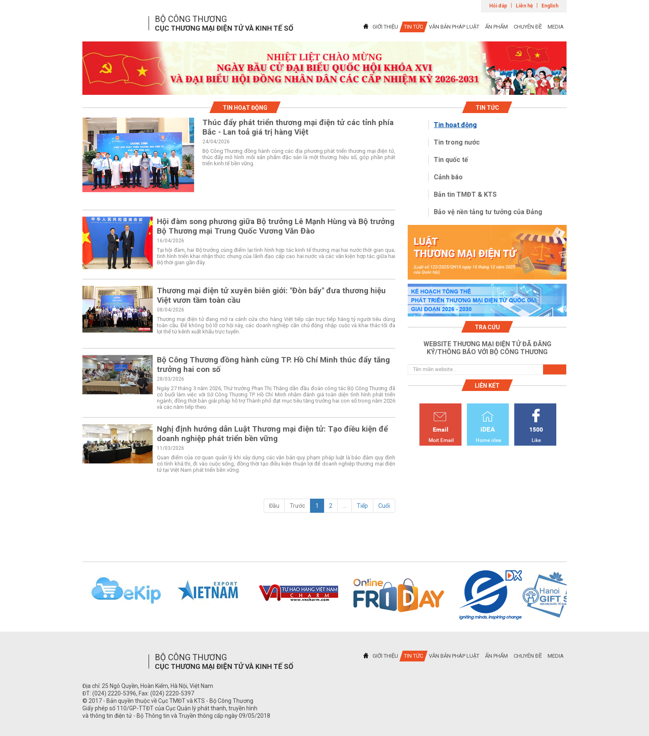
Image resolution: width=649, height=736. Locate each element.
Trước (297, 505)
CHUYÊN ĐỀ (528, 27)
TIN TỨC (413, 27)
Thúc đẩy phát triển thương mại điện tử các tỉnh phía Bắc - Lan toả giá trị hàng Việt (298, 127)
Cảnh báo (448, 177)
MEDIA (556, 27)
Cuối (384, 505)
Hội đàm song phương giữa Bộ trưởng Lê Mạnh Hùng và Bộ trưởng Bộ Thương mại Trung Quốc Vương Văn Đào (275, 226)
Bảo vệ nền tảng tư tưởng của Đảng (488, 212)
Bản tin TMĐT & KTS (465, 194)
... (344, 505)
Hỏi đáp (498, 6)
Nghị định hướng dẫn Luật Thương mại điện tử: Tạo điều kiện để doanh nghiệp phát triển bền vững (272, 433)
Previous (71, 595)
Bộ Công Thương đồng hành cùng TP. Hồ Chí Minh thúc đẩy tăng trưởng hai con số (273, 364)
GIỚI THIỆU (385, 27)
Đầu (274, 505)
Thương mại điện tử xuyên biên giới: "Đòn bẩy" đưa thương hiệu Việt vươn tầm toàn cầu (271, 295)
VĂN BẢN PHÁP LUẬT (454, 27)
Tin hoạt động (455, 125)
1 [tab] (324, 87)
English (549, 6)
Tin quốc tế (451, 160)
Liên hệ (524, 6)
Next (577, 595)
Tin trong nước (457, 142)
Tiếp (362, 505)
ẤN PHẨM (496, 27)
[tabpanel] (324, 68)
